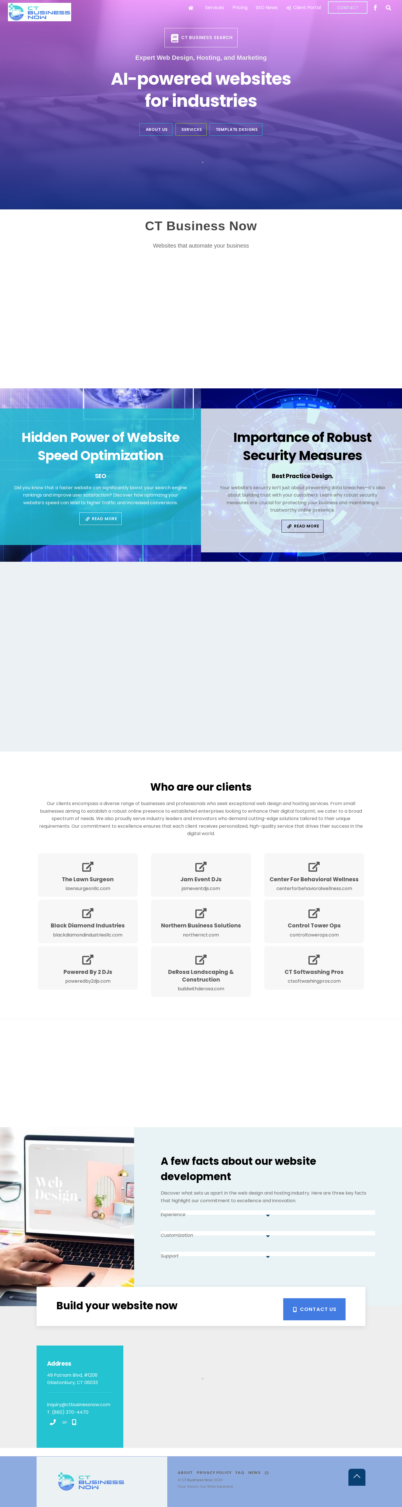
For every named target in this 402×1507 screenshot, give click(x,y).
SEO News (267, 7)
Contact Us (314, 1309)
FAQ (240, 1472)
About (185, 1472)
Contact (348, 7)
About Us (157, 129)
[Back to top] (356, 1477)
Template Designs (237, 129)
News (254, 1472)
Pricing (239, 7)
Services (214, 7)
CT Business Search (202, 38)
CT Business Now (197, 1480)
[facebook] (375, 7)
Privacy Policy (214, 1472)
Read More (101, 519)
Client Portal (303, 7)
